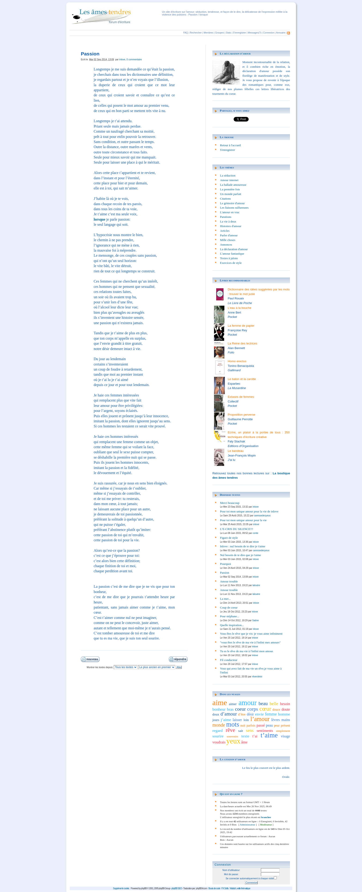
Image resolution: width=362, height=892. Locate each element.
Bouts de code (214, 888)
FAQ (185, 32)
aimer (233, 704)
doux (215, 714)
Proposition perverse (241, 414)
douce (276, 709)
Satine (255, 620)
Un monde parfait (230, 194)
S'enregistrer (239, 32)
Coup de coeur (229, 607)
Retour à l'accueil (230, 145)
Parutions (225, 217)
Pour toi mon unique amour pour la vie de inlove (249, 511)
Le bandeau (236, 451)
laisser (237, 720)
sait (240, 731)
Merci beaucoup (229, 503)
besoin (285, 704)
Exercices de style (231, 263)
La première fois (230, 189)
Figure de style (229, 537)
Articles (224, 230)
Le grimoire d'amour (232, 203)
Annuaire (280, 32)
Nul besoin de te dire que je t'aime (240, 555)
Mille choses (227, 240)
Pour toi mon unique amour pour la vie (243, 520)
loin (246, 720)
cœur (265, 708)
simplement (283, 731)
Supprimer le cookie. (121, 888)
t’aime (269, 735)
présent (285, 725)
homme (284, 714)
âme (244, 742)
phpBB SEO (177, 888)
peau (269, 725)
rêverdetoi (257, 676)
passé (260, 725)
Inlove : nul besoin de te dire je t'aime (242, 546)
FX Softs (224, 888)
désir (250, 714)
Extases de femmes (241, 397)
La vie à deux (228, 221)
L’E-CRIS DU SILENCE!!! (236, 529)
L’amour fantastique (232, 253)
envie (259, 714)
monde (218, 725)
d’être (241, 714)
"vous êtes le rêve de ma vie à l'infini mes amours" (250, 642)
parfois (251, 725)
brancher (266, 817)
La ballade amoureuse (233, 184)
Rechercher (196, 32)
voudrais (219, 742)
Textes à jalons (229, 258)
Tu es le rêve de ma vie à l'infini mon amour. (247, 651)
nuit (242, 725)
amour (247, 703)
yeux (233, 741)
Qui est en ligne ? (231, 794)
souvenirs (232, 736)
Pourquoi (225, 564)
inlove (122, 59)
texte (245, 736)
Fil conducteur (228, 660)
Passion (224, 572)
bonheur (219, 709)
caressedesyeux (262, 515)
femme (271, 714)
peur (277, 725)
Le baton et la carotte (242, 379)
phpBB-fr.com (201, 888)
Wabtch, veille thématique (240, 888)
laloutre (256, 585)
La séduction (227, 175)
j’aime (226, 719)
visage (285, 736)
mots (232, 724)
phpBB (144, 888)
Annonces (226, 244)
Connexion (268, 32)
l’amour (260, 719)
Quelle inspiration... (232, 625)
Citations (225, 198)
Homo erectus (237, 361)
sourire (217, 736)
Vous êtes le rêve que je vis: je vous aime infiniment (251, 633)
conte (255, 533)
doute (286, 709)
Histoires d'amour (230, 226)
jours (215, 720)
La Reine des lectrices (242, 343)
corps (252, 709)
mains (285, 720)
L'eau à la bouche (239, 308)
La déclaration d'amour (235, 53)
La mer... (225, 598)
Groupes (219, 32)
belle (274, 703)
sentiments (265, 730)
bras (230, 709)
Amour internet (229, 180)
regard (217, 730)
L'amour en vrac (230, 212)
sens (249, 730)
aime (219, 702)
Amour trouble (229, 581)
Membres (208, 32)
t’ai (254, 736)
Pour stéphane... (229, 616)
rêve (230, 730)
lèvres (275, 720)
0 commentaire (134, 59)
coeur (240, 709)
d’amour (228, 714)
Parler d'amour (229, 235)
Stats (228, 32)
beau (263, 703)
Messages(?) (254, 32)
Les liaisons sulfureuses (234, 207)
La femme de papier (241, 325)
